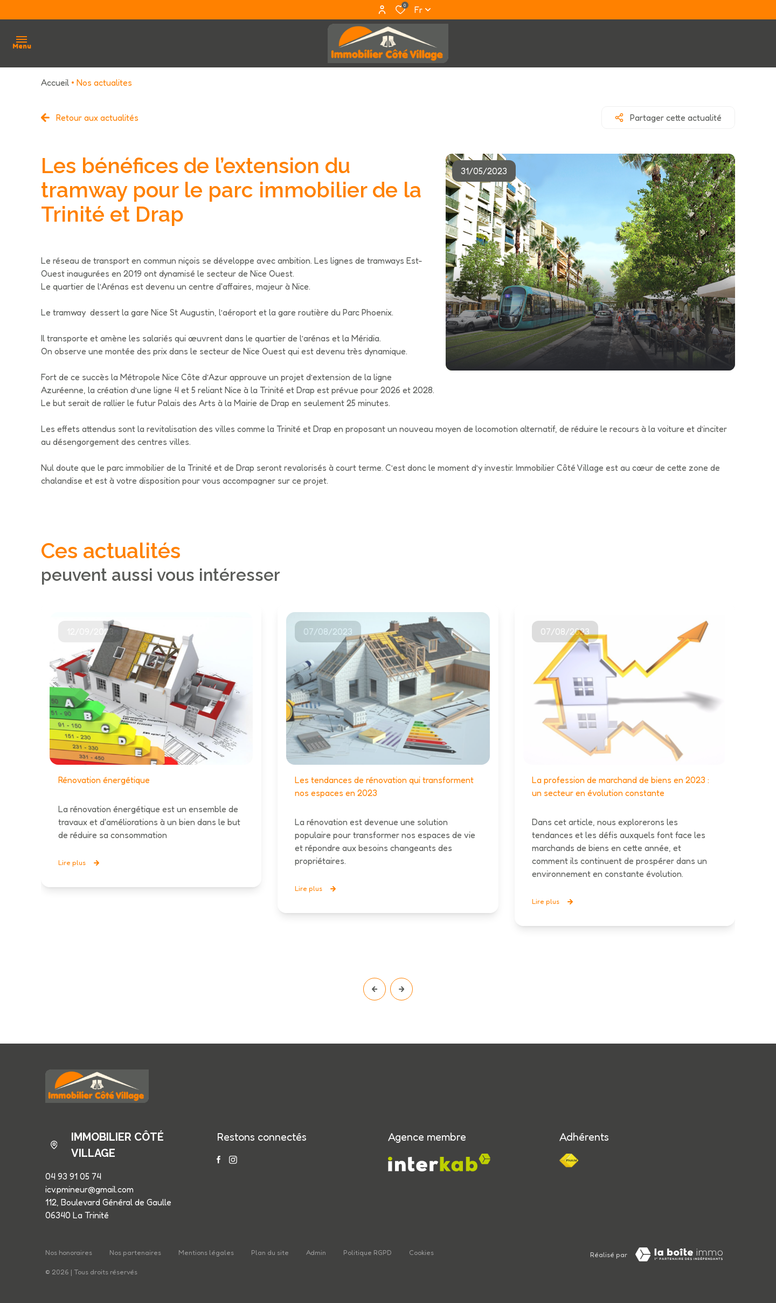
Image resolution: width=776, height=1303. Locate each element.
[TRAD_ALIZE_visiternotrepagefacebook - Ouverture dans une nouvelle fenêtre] (218, 1159)
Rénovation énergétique (104, 779)
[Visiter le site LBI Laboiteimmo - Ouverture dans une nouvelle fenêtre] (679, 1254)
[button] (374, 989)
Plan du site (270, 1253)
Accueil (55, 82)
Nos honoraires (68, 1253)
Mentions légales (206, 1253)
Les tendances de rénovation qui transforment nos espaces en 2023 (384, 786)
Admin (316, 1253)
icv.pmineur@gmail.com (89, 1189)
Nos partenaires (135, 1253)
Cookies (421, 1253)
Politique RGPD (367, 1253)
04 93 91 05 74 (73, 1176)
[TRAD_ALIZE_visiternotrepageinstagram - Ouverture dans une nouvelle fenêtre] (233, 1160)
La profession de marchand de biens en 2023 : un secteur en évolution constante (620, 786)
